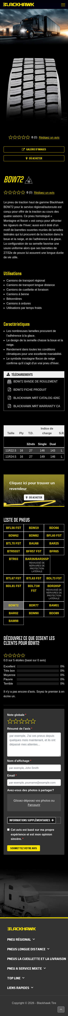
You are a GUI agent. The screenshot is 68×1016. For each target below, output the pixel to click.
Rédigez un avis (49, 137)
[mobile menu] (63, 5)
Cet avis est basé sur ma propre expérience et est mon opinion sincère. (32, 834)
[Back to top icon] (61, 1009)
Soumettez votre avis (23, 848)
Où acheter (34, 158)
